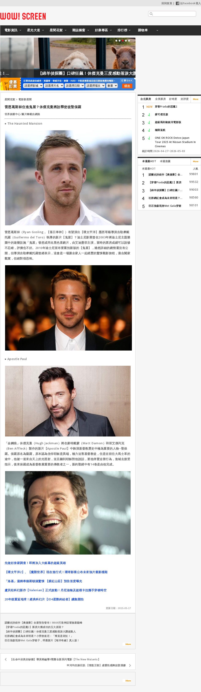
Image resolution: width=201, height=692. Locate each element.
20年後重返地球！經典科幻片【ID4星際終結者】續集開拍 (44, 599)
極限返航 (160, 130)
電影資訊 (11, 30)
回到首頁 (166, 3)
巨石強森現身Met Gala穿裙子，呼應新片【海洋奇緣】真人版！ (42, 640)
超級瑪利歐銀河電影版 (168, 122)
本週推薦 (165, 161)
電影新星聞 (25, 99)
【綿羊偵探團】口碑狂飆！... (166, 190)
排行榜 (122, 30)
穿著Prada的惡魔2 (166, 106)
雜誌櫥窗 (78, 30)
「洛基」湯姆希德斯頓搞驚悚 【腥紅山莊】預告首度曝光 (43, 581)
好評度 (185, 99)
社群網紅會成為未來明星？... (166, 198)
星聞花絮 (56, 30)
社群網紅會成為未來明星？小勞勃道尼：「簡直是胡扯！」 (39, 636)
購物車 (143, 30)
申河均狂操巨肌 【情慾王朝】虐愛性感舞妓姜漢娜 (96, 665)
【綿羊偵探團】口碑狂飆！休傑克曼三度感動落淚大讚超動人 (103, 73)
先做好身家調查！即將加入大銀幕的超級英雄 (35, 563)
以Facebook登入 (188, 3)
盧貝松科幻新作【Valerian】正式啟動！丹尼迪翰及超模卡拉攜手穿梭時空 (56, 590)
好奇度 (173, 99)
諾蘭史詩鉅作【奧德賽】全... (166, 174)
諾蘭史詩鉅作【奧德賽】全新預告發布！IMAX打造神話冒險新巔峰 (43, 622)
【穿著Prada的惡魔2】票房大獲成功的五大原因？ (34, 627)
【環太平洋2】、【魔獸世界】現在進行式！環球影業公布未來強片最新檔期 (56, 572)
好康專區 (101, 30)
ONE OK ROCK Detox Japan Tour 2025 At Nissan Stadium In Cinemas (175, 142)
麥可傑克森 (161, 114)
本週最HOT (149, 161)
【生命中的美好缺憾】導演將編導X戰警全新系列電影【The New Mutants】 (55, 659)
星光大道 (33, 30)
